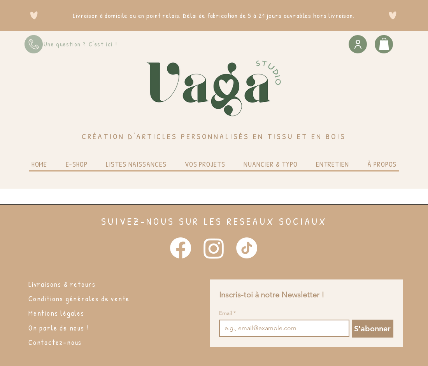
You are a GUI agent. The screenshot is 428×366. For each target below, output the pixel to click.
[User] (358, 44)
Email (227, 313)
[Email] (282, 328)
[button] (384, 44)
